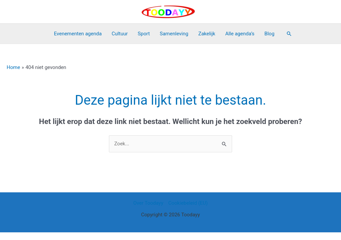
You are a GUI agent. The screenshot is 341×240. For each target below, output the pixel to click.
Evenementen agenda (78, 34)
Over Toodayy (148, 203)
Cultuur (120, 34)
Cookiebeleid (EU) (188, 203)
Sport (144, 34)
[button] (289, 34)
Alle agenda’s (239, 34)
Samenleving (174, 34)
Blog (269, 34)
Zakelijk (206, 34)
